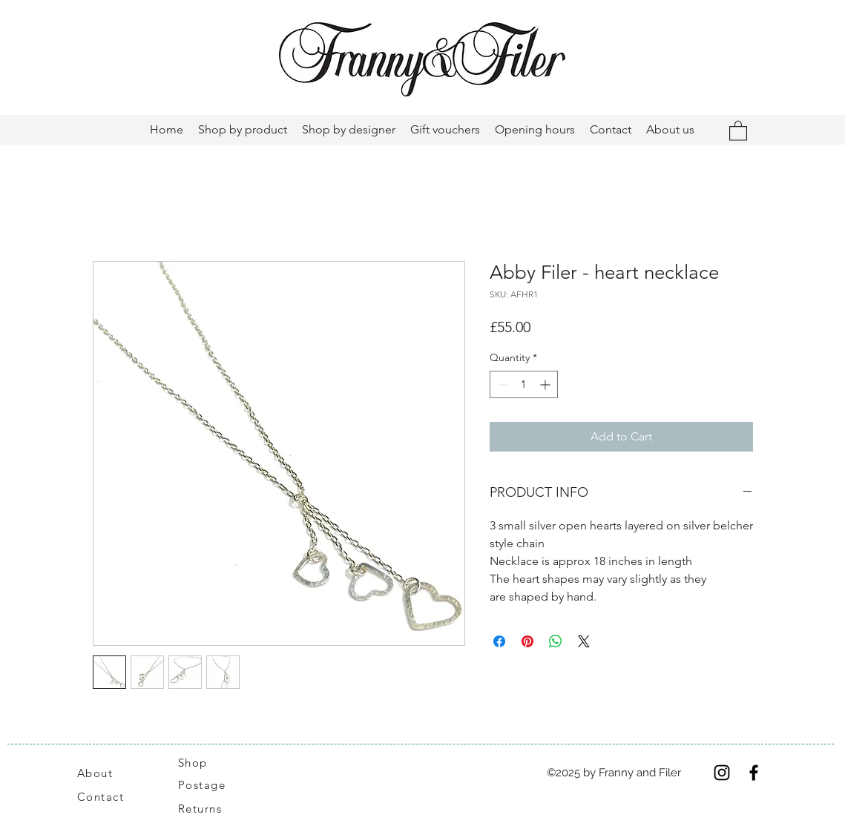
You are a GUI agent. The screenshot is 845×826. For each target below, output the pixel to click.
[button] (738, 130)
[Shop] (202, 762)
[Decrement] (501, 384)
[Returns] (207, 809)
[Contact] (108, 797)
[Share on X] (584, 641)
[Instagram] (721, 772)
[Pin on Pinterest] (527, 641)
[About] (112, 772)
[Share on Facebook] (499, 641)
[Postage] (209, 785)
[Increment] (546, 384)
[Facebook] (753, 772)
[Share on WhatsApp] (556, 641)
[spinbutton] (523, 384)
